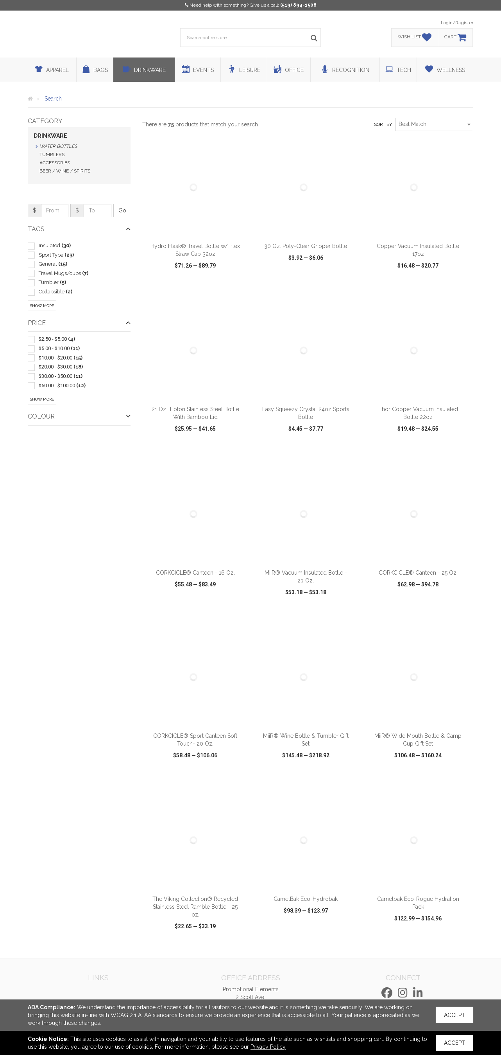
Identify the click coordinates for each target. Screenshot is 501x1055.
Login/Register (457, 22)
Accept (454, 1015)
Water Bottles (58, 146)
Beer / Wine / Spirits (64, 171)
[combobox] (434, 124)
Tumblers (51, 154)
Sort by (383, 124)
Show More (42, 306)
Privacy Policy (268, 1047)
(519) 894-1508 (298, 5)
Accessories (54, 162)
